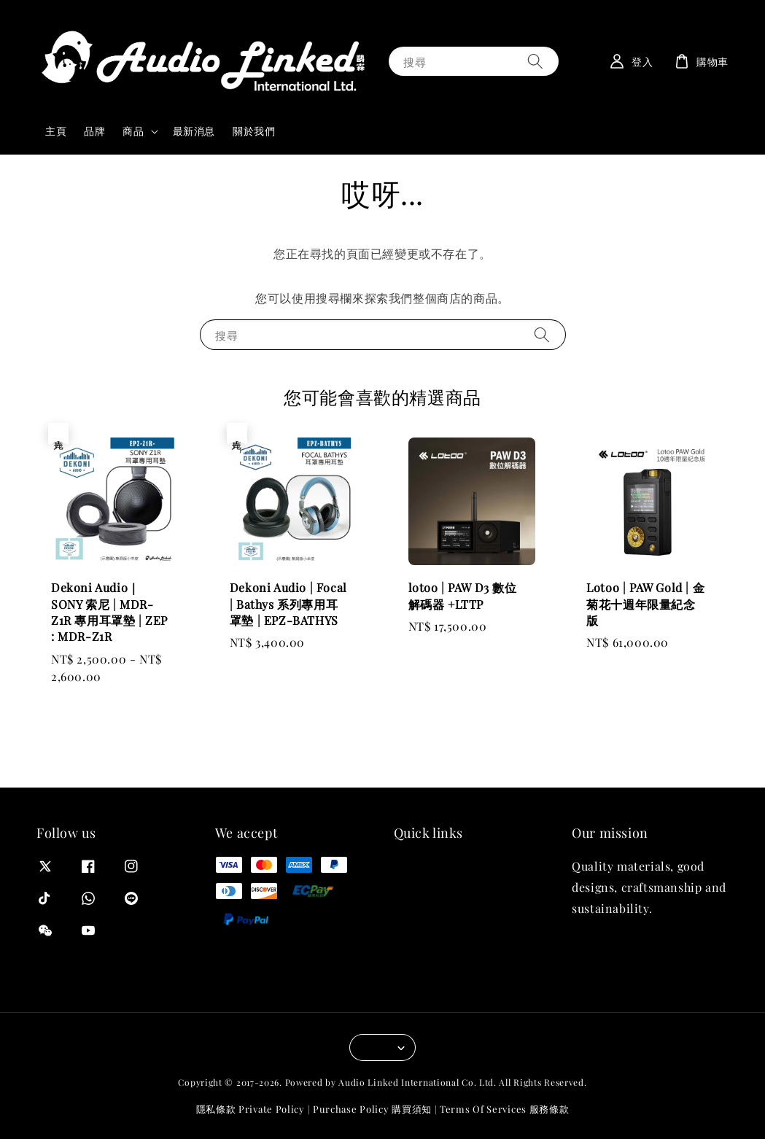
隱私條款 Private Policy (250, 1109)
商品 (133, 131)
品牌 (94, 131)
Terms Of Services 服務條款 (504, 1109)
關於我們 (254, 131)
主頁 (55, 131)
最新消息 (194, 131)
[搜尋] (535, 61)
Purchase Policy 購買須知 (372, 1109)
